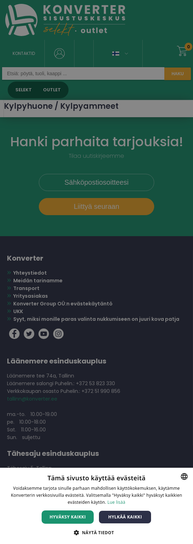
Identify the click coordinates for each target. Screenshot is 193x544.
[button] (96, 532)
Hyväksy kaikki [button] (68, 517)
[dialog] (96, 272)
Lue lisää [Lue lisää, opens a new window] (116, 502)
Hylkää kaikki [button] (125, 517)
